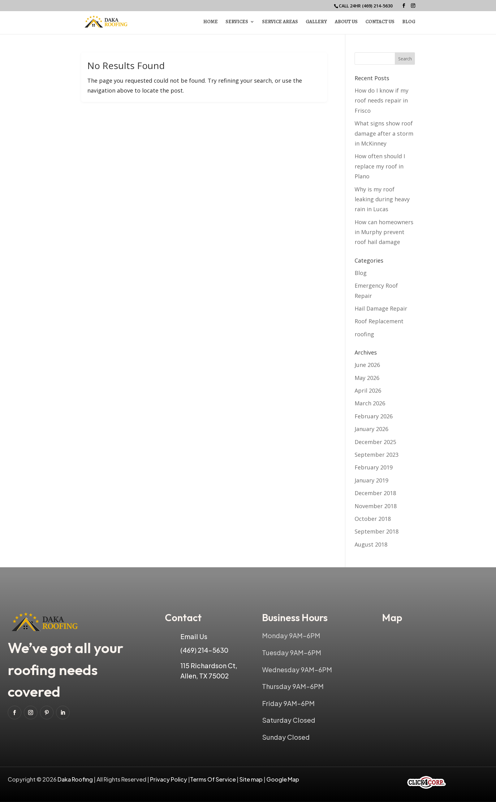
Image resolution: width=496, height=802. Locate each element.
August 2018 (371, 544)
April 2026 (368, 390)
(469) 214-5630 (377, 6)
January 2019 (371, 480)
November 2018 (376, 506)
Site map (251, 779)
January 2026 (371, 429)
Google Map (282, 779)
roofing (364, 334)
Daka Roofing (76, 779)
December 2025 (375, 442)
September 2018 (377, 531)
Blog (408, 22)
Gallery (316, 22)
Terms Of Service (213, 779)
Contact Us (380, 22)
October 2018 (373, 518)
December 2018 (375, 493)
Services (237, 22)
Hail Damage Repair (381, 308)
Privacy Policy (168, 779)
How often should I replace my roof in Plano (380, 166)
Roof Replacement (379, 321)
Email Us (193, 636)
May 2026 (367, 377)
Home (210, 22)
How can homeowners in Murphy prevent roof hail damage (384, 232)
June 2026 (367, 364)
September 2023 (377, 454)
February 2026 (374, 416)
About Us (346, 22)
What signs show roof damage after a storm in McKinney (384, 133)
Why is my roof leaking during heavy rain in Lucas (382, 199)
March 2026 (370, 403)
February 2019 (374, 467)
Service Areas (280, 22)
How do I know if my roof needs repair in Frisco (381, 100)
